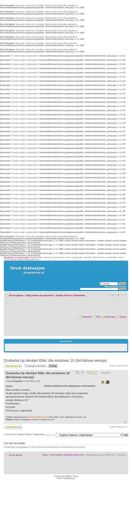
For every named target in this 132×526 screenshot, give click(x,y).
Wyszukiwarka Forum (115, 286)
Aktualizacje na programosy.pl (16, 257)
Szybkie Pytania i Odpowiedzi (70, 295)
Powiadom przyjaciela (118, 294)
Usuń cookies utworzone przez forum (67, 455)
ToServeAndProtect (37, 417)
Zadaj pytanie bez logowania (39, 295)
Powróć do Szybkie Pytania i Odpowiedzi (25, 434)
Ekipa (45, 455)
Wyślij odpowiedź (13, 366)
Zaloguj (122, 317)
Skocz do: (49, 435)
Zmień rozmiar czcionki (123, 294)
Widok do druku (112, 294)
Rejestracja (110, 317)
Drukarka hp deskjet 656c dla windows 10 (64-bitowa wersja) (55, 360)
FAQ (98, 317)
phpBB (67, 476)
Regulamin (87, 317)
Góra (125, 422)
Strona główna (16, 295)
